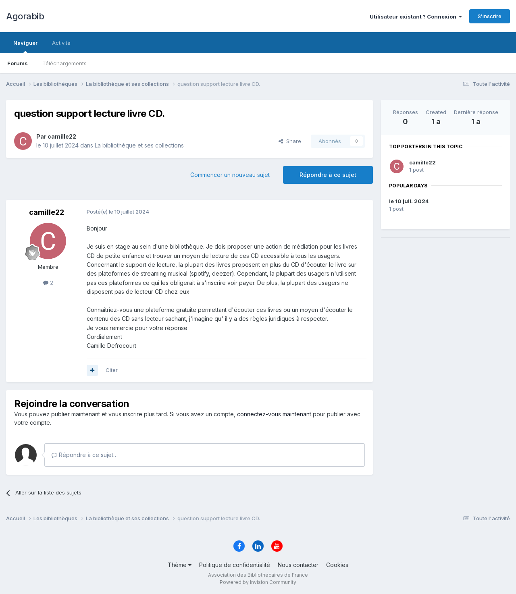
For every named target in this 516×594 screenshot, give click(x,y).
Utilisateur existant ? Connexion (416, 16)
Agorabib (25, 16)
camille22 (422, 162)
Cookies (337, 564)
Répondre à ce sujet (328, 174)
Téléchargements (64, 63)
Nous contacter (298, 564)
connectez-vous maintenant (274, 414)
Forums (17, 63)
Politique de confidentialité (234, 564)
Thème (179, 564)
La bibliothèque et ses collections (139, 145)
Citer (112, 370)
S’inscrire (489, 16)
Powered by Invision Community (258, 582)
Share (290, 141)
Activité (61, 42)
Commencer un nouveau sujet (230, 174)
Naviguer (25, 46)
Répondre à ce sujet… (85, 454)
